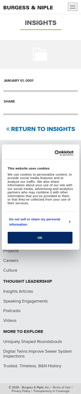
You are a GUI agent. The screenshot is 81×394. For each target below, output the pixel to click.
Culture (10, 270)
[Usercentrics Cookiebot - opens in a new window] (55, 153)
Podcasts (12, 310)
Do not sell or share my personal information (34, 221)
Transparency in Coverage (51, 391)
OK (40, 237)
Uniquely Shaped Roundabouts (32, 341)
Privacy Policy (21, 391)
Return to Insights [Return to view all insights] (43, 129)
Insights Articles (18, 291)
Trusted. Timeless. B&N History (32, 365)
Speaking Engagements (25, 301)
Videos (9, 320)
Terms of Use (61, 387)
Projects (11, 250)
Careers (10, 260)
